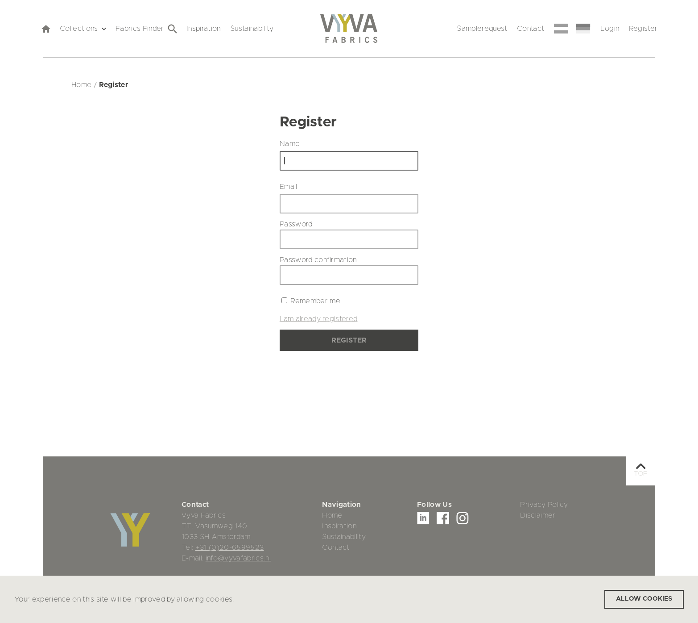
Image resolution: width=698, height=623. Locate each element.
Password (296, 224)
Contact (530, 28)
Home (332, 515)
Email (288, 186)
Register (643, 28)
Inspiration (203, 28)
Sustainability (252, 28)
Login (610, 28)
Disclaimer (537, 515)
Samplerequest (482, 28)
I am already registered (319, 318)
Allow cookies (644, 599)
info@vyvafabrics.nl (238, 558)
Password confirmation (318, 259)
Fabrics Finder (146, 28)
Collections (83, 28)
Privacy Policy (544, 504)
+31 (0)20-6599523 (229, 547)
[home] (45, 28)
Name (290, 143)
